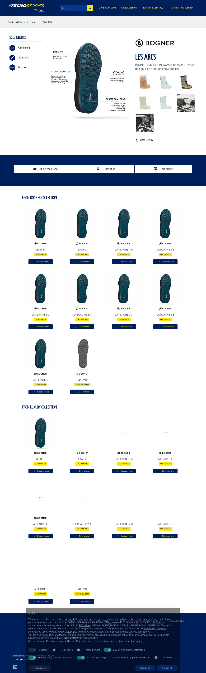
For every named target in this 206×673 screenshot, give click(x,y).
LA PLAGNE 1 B (165, 249)
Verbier (41, 249)
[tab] (45, 169)
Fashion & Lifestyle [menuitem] (153, 8)
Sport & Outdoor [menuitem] (107, 8)
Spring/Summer (82, 384)
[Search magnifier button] (90, 8)
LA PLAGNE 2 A (82, 314)
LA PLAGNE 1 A (124, 249)
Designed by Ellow (155, 624)
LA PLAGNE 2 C (124, 314)
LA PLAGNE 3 (40, 379)
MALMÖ (82, 379)
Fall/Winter (41, 254)
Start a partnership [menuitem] (182, 8)
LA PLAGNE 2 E (165, 314)
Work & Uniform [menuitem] (129, 8)
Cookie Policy (140, 624)
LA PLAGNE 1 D (41, 314)
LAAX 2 (82, 249)
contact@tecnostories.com (24, 659)
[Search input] (74, 8)
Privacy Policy (126, 624)
